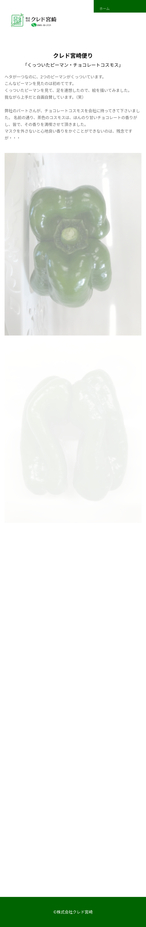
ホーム (104, 8)
